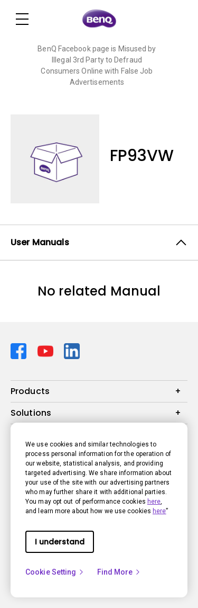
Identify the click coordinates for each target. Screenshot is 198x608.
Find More (119, 572)
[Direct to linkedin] (72, 350)
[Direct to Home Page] (99, 19)
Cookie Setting (54, 572)
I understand (59, 542)
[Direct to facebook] (20, 350)
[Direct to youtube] (46, 350)
